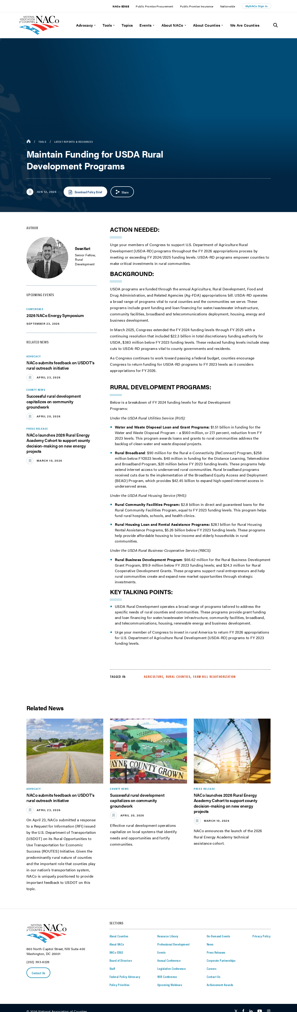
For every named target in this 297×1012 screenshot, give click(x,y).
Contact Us (38, 973)
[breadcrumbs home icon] (28, 141)
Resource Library (167, 936)
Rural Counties (178, 676)
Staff (112, 968)
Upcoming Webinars (169, 984)
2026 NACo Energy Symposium (55, 315)
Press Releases (216, 952)
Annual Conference (169, 960)
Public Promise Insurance (196, 6)
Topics (127, 25)
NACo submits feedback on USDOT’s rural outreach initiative (60, 365)
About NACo (172, 25)
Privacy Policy (261, 936)
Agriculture (153, 676)
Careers (211, 968)
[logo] (39, 33)
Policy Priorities (119, 984)
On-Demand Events (218, 936)
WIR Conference (167, 976)
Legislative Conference (171, 968)
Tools (107, 25)
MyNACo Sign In (256, 6)
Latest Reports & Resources (73, 142)
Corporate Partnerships (221, 960)
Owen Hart (82, 248)
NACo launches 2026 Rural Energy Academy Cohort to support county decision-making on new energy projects (58, 443)
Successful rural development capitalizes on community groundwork (53, 401)
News (210, 944)
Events (145, 25)
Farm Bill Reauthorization (214, 676)
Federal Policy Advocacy (125, 976)
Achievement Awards (220, 984)
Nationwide (227, 6)
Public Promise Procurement (154, 6)
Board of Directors (121, 960)
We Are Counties (245, 25)
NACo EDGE (121, 6)
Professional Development (173, 944)
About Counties (206, 25)
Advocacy (84, 25)
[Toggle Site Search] (275, 25)
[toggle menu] (94, 25)
